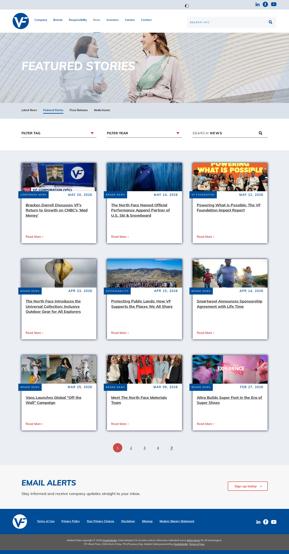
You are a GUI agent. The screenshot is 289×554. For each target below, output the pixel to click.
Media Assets (102, 114)
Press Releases (79, 114)
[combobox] (59, 137)
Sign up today (245, 490)
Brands (58, 20)
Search (207, 136)
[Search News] (230, 137)
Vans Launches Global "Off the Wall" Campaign (53, 404)
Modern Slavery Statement (177, 525)
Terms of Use (46, 525)
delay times (193, 544)
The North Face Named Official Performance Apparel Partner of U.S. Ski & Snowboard (140, 213)
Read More (33, 240)
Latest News (29, 114)
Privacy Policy (70, 525)
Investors (113, 20)
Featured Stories (53, 114)
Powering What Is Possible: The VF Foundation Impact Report (229, 211)
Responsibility (78, 20)
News (96, 20)
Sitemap (147, 525)
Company (41, 20)
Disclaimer (128, 525)
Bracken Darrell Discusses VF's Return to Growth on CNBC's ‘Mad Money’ (57, 213)
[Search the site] (231, 22)
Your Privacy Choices (100, 525)
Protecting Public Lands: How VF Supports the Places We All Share (142, 307)
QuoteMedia (110, 544)
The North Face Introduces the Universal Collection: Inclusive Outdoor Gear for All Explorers (53, 310)
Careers (130, 20)
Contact (146, 20)
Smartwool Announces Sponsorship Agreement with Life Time (229, 307)
